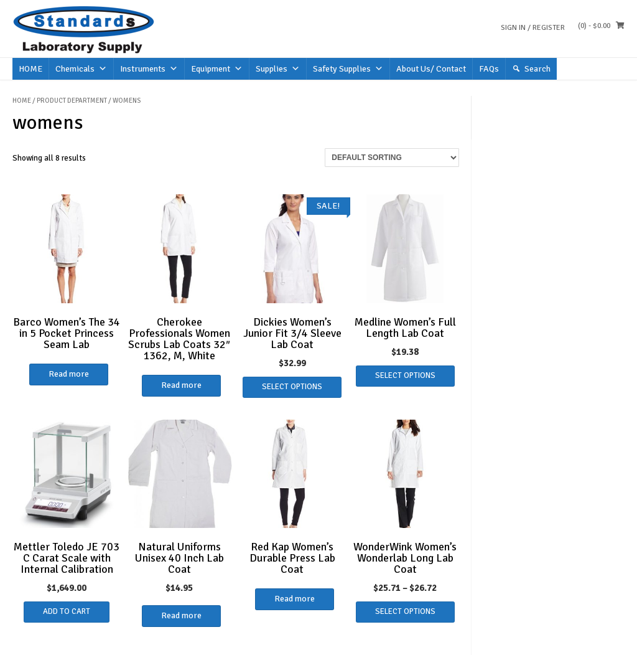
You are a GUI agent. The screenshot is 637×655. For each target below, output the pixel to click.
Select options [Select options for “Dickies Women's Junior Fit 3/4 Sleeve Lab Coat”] (292, 387)
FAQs (489, 69)
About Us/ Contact (431, 69)
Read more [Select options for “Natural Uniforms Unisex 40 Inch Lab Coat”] (181, 615)
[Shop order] (392, 157)
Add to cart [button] (66, 611)
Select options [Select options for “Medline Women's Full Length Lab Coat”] (405, 375)
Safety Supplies (348, 69)
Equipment (217, 69)
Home (21, 101)
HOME (30, 69)
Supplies (278, 69)
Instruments (149, 69)
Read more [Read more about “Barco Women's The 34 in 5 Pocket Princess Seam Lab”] (69, 374)
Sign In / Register (533, 27)
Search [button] (537, 69)
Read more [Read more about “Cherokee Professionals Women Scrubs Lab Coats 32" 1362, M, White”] (181, 385)
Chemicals (81, 69)
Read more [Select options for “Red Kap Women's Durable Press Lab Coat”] (294, 598)
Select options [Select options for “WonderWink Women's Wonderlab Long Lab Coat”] (405, 611)
